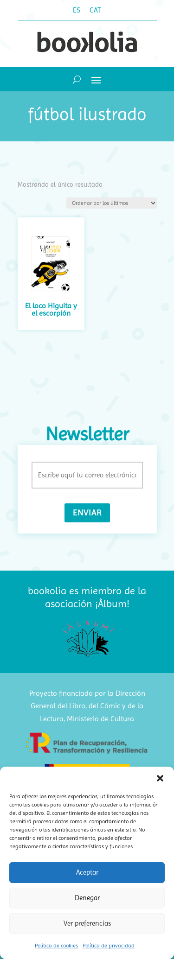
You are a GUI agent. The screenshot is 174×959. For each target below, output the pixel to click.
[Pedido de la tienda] (111, 203)
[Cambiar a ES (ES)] (76, 10)
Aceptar (87, 872)
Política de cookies (56, 945)
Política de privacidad (109, 945)
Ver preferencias (87, 923)
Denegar (87, 898)
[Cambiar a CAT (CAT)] (95, 10)
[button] (160, 778)
